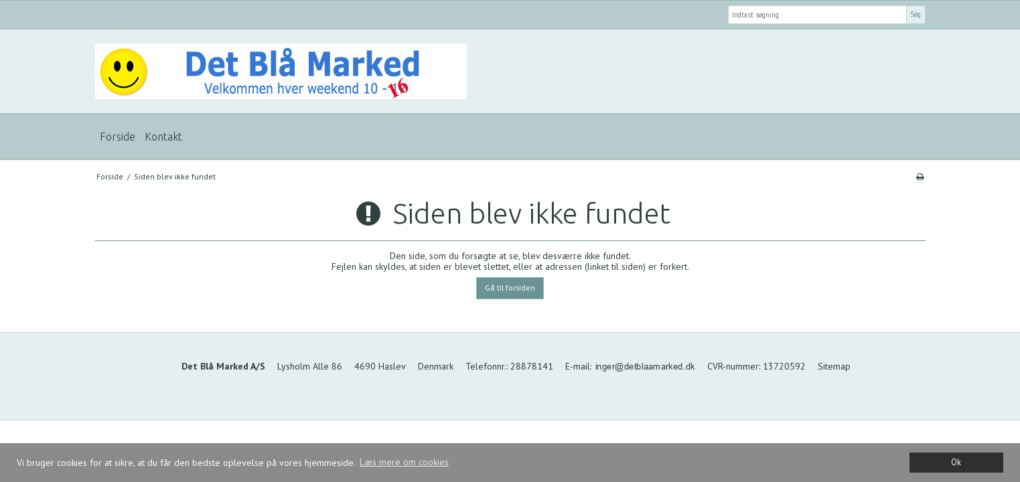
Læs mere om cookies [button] (404, 462)
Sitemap (834, 366)
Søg (915, 14)
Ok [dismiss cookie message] (956, 462)
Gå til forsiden (510, 288)
